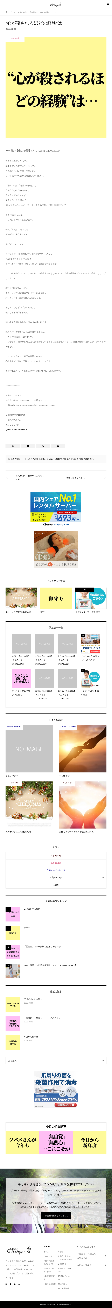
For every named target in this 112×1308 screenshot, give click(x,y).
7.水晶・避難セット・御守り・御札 (65, 1258)
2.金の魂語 (15, 459)
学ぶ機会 (42, 459)
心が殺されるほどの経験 (56, 459)
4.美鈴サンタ (56, 877)
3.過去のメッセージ (56, 870)
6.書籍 (60, 1252)
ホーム (46, 1252)
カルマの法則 (32, 459)
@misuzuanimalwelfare (16, 429)
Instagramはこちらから (56, 1216)
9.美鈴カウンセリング (65, 1270)
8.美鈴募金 (62, 1264)
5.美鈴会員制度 (50, 1284)
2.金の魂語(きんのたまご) (49, 1262)
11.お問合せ (63, 1284)
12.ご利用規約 (63, 1288)
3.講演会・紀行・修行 (49, 1270)
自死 (91, 459)
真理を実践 (71, 459)
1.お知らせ (56, 855)
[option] (22, 1142)
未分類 (56, 885)
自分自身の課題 (83, 459)
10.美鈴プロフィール (65, 1277)
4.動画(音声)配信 (49, 1277)
